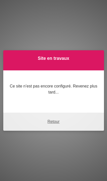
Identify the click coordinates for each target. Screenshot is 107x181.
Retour (53, 121)
